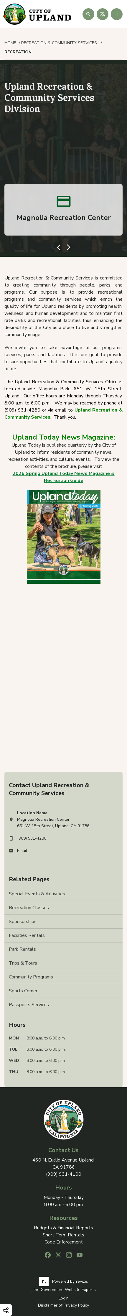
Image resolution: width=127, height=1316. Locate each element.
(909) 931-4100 (63, 1174)
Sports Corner (23, 991)
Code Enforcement (63, 1242)
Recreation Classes (29, 907)
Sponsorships (23, 921)
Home (10, 43)
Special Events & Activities (37, 894)
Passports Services (29, 1004)
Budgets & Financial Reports (63, 1228)
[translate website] (102, 14)
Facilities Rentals (27, 935)
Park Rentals (22, 949)
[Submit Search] (88, 14)
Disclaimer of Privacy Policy (63, 1305)
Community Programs (31, 977)
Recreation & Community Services (59, 43)
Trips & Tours (23, 963)
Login (64, 1298)
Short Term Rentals (63, 1235)
